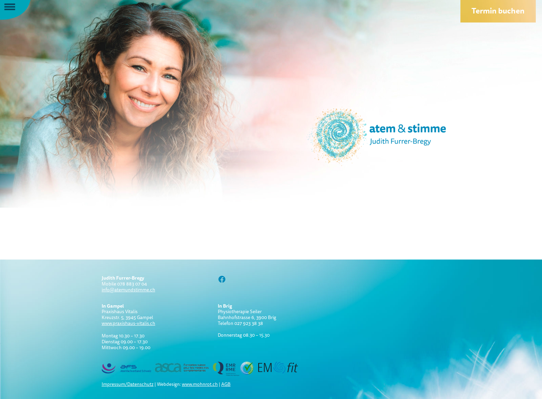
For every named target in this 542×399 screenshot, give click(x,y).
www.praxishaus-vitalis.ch (128, 323)
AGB (226, 384)
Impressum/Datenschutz (127, 384)
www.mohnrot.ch (200, 384)
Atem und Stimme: (364, 135)
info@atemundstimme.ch (128, 289)
